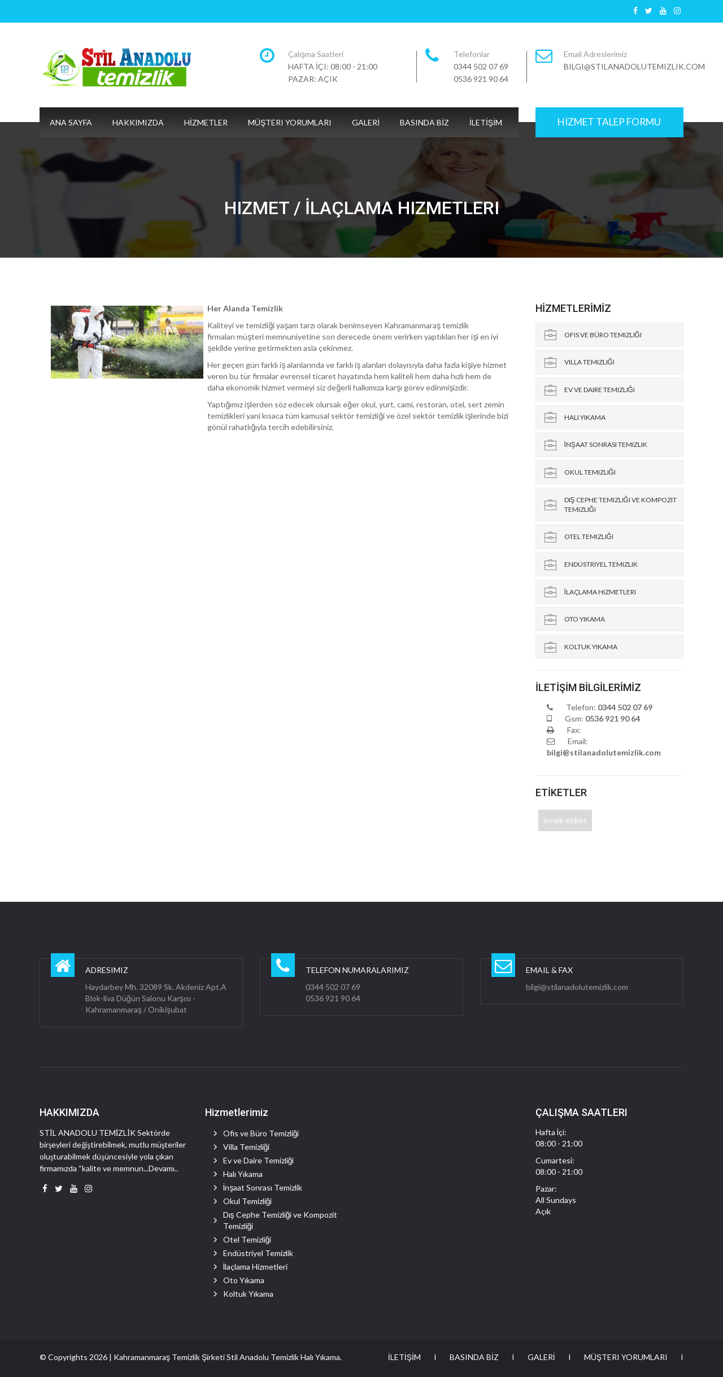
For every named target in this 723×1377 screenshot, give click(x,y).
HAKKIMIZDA (138, 122)
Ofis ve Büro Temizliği (603, 335)
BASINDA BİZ (424, 122)
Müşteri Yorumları (290, 122)
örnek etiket (565, 820)
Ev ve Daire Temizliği (599, 389)
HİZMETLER (206, 122)
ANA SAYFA (71, 122)
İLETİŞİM (485, 122)
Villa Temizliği (589, 362)
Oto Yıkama (584, 619)
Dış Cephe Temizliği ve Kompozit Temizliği (620, 505)
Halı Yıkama (585, 417)
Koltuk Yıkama (590, 646)
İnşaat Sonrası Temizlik (605, 444)
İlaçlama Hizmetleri (600, 592)
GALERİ (366, 122)
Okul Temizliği (590, 472)
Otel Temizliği (588, 536)
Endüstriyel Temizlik (601, 564)
